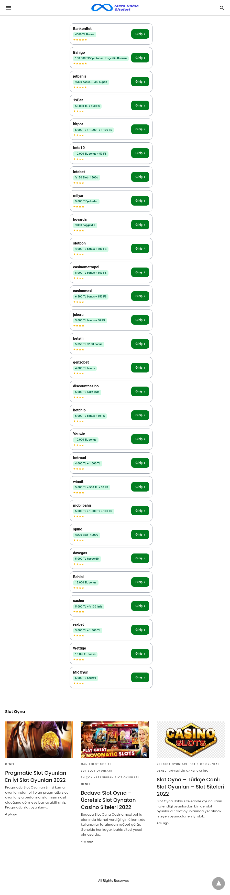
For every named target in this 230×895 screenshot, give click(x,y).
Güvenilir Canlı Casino (189, 771)
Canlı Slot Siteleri (97, 764)
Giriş (140, 33)
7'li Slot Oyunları (172, 764)
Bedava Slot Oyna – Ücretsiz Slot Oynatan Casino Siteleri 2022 (108, 800)
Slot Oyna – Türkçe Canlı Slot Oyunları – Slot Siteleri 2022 (190, 786)
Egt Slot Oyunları (96, 771)
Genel (10, 764)
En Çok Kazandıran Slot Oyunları (110, 777)
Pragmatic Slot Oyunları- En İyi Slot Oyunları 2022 (37, 776)
